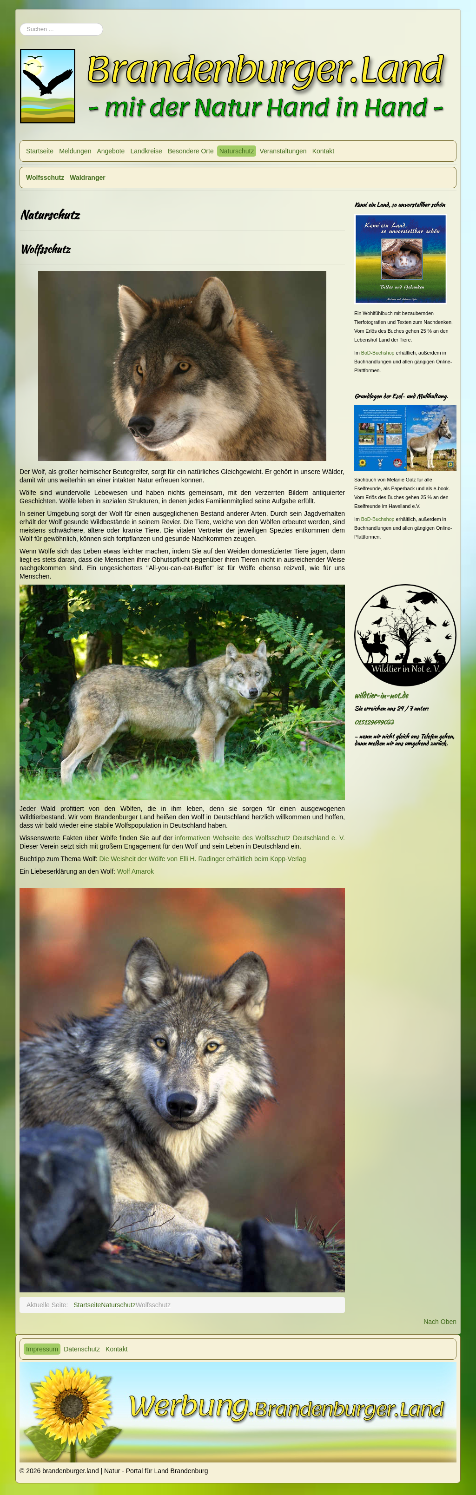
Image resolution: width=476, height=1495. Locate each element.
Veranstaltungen (282, 151)
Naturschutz (236, 151)
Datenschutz (82, 1349)
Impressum (42, 1349)
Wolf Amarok (135, 871)
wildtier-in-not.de (381, 695)
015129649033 (373, 722)
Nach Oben (439, 1321)
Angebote (111, 151)
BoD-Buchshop (378, 353)
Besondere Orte (191, 151)
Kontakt (323, 151)
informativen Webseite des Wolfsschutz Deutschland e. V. (260, 838)
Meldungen (75, 151)
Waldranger (88, 177)
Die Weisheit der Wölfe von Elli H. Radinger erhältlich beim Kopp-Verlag (202, 859)
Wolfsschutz (45, 177)
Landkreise (146, 151)
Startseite (39, 151)
